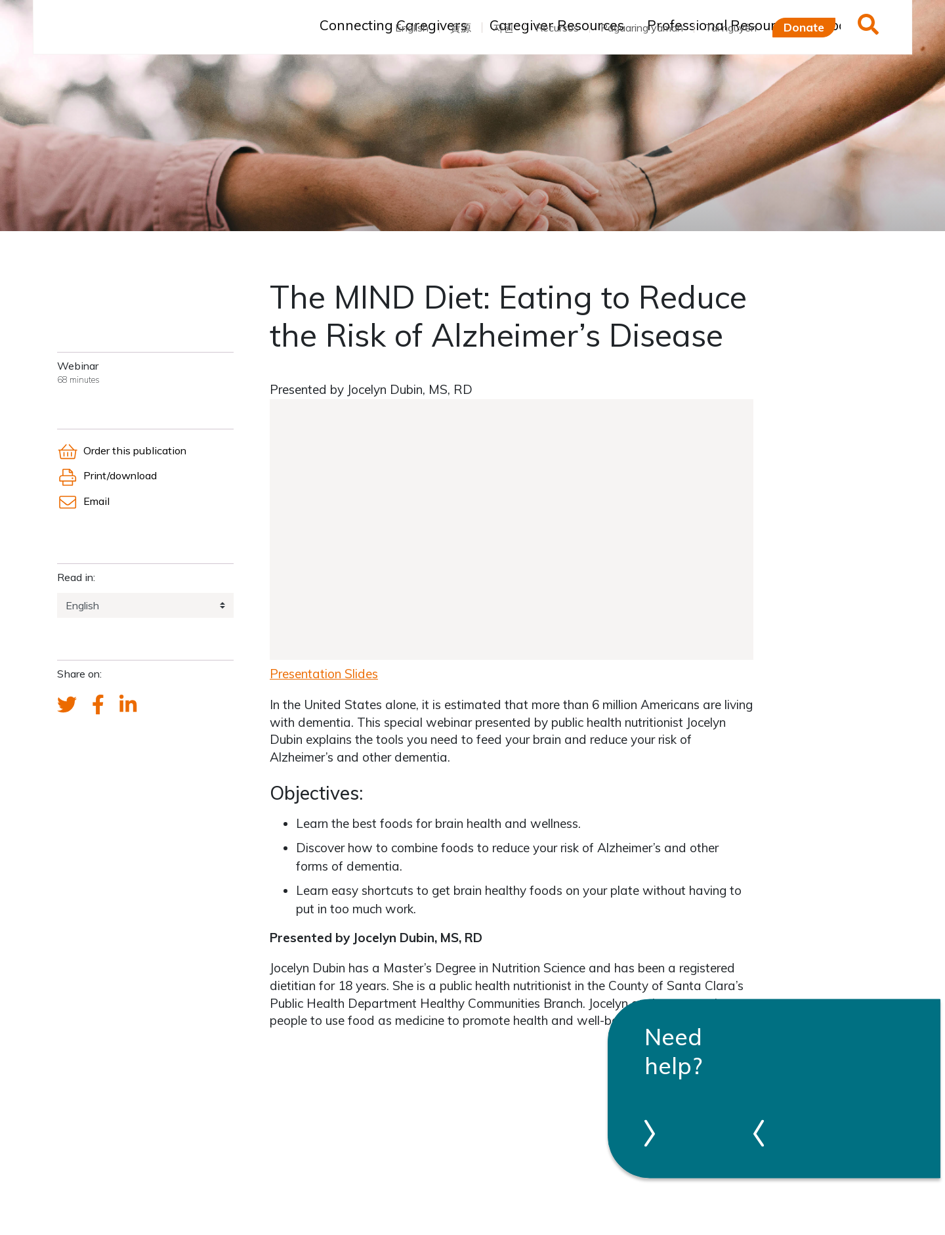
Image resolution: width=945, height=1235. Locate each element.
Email (83, 501)
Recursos (557, 27)
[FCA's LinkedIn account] (127, 705)
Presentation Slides (324, 674)
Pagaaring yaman (641, 27)
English (412, 27)
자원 (503, 27)
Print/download (107, 475)
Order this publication (121, 450)
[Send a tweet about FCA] (67, 705)
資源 (460, 27)
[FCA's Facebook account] (98, 705)
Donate (804, 27)
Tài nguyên (731, 27)
